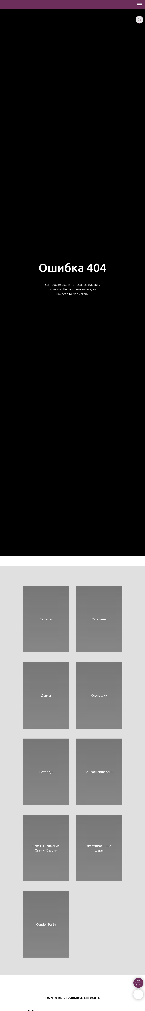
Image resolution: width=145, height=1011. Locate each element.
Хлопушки (99, 695)
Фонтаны (99, 619)
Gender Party (46, 924)
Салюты (46, 619)
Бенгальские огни (99, 772)
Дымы (46, 695)
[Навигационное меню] (139, 4)
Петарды (46, 772)
